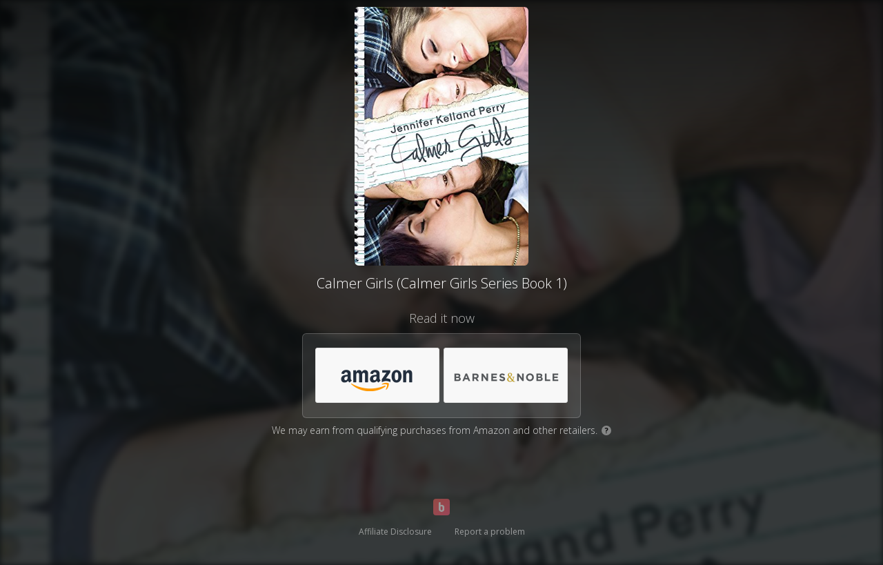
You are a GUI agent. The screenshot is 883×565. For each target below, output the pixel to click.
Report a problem (490, 531)
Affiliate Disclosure (395, 531)
